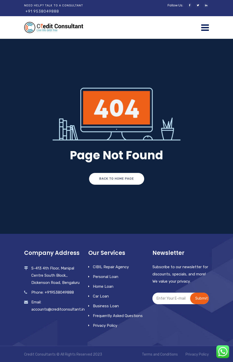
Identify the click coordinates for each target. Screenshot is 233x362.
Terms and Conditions (160, 354)
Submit (201, 298)
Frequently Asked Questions (118, 315)
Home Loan (103, 286)
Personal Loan (105, 276)
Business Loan (106, 306)
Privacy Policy (105, 325)
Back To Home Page (116, 178)
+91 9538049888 (42, 11)
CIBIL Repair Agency (111, 267)
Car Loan (101, 296)
